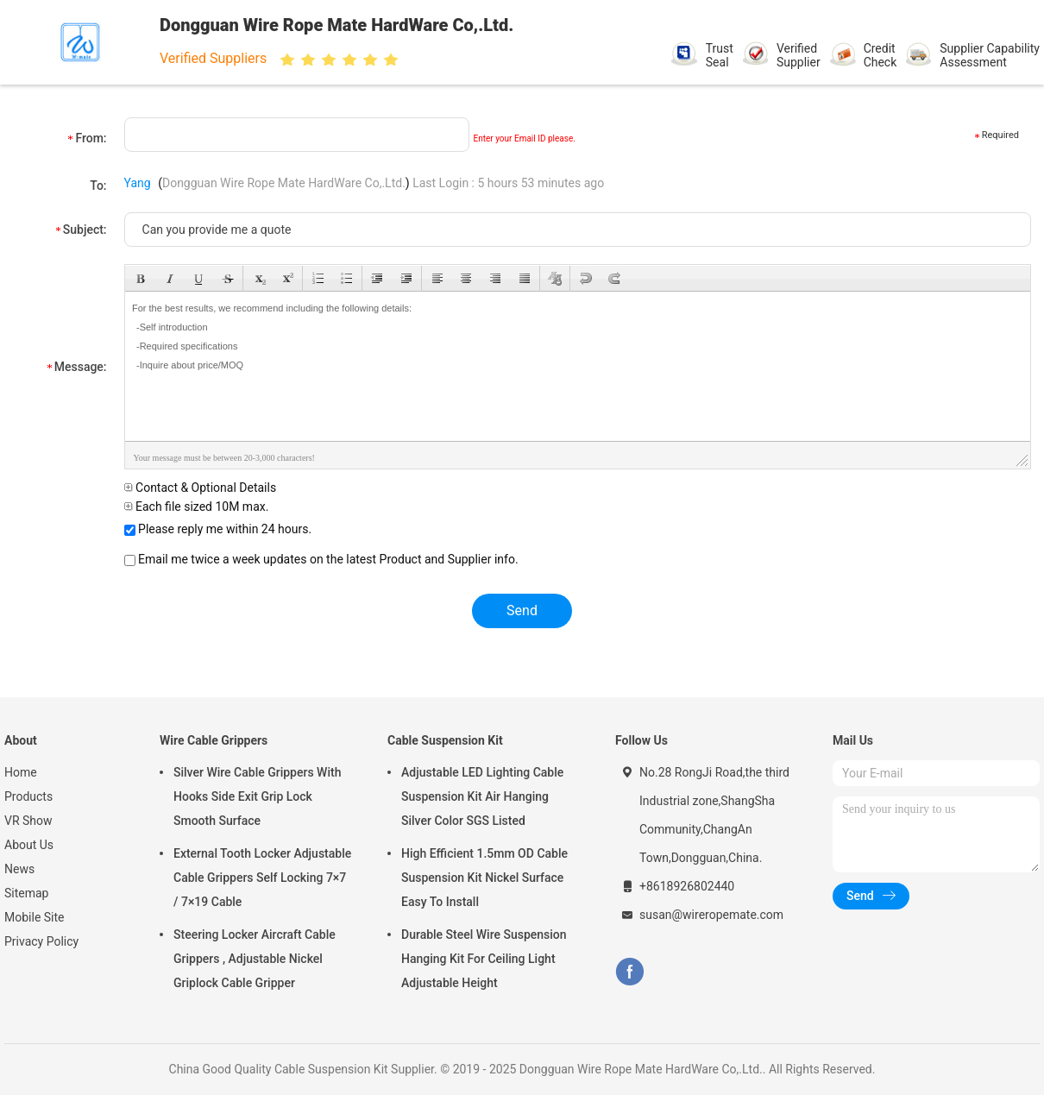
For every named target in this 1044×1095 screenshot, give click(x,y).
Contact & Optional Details (200, 487)
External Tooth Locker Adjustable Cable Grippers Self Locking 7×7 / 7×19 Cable (262, 877)
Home (20, 772)
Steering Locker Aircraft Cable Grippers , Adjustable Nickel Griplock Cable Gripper (254, 959)
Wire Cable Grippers (213, 740)
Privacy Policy (41, 941)
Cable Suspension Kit (445, 740)
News (19, 869)
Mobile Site (34, 917)
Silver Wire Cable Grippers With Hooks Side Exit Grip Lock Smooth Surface (257, 796)
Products (28, 796)
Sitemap (26, 893)
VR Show (28, 821)
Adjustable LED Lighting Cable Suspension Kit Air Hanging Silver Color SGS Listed (482, 796)
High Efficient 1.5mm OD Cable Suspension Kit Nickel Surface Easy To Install (484, 877)
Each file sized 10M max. (196, 506)
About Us (28, 845)
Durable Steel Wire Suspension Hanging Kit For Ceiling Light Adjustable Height (484, 959)
